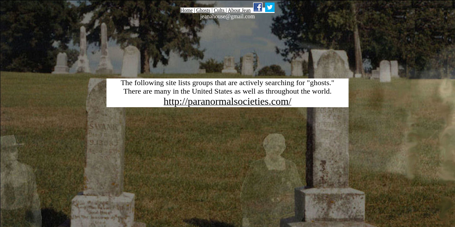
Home (186, 10)
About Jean (239, 10)
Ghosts (203, 10)
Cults (220, 10)
